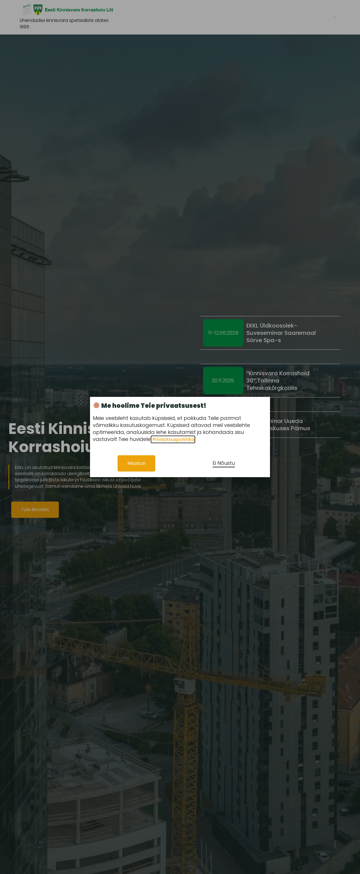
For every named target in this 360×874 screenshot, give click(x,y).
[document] (180, 437)
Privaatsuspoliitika (173, 439)
